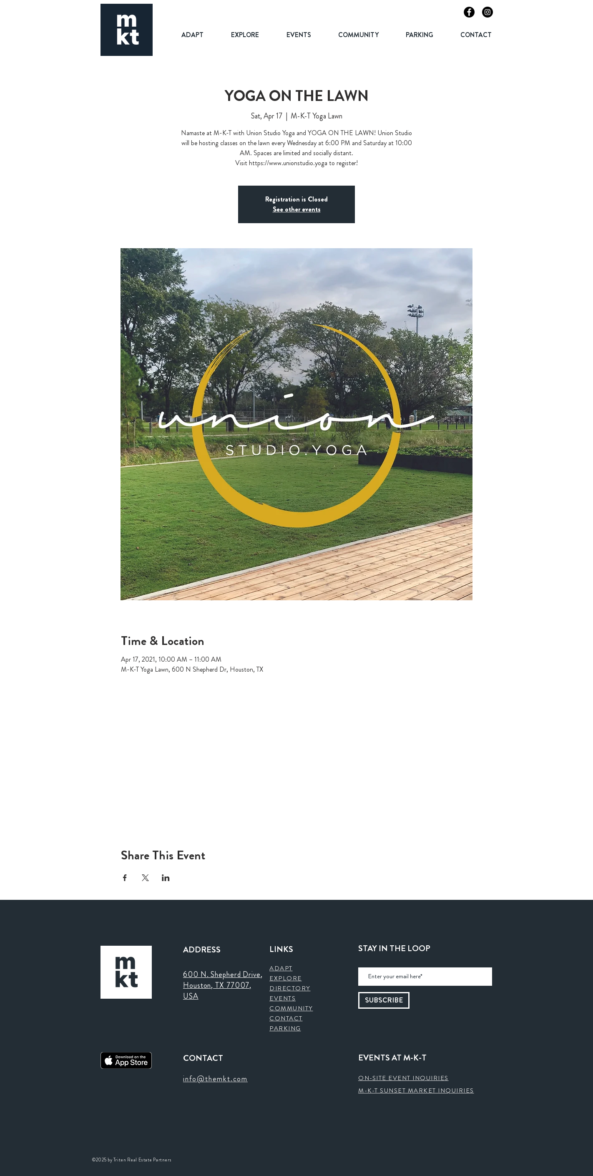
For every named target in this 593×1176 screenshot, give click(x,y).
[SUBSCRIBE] (384, 1000)
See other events (297, 209)
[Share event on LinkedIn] (166, 877)
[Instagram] (487, 12)
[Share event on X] (145, 877)
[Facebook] (469, 12)
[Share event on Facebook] (125, 877)
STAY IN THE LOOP (394, 948)
